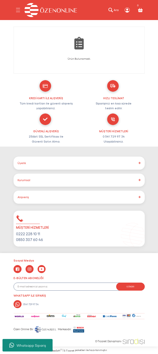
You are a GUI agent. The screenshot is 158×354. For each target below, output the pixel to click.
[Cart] (140, 10)
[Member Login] (127, 10)
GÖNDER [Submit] (130, 286)
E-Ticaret (69, 350)
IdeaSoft (56, 350)
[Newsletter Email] (79, 287)
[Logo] (51, 10)
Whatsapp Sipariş (27, 345)
